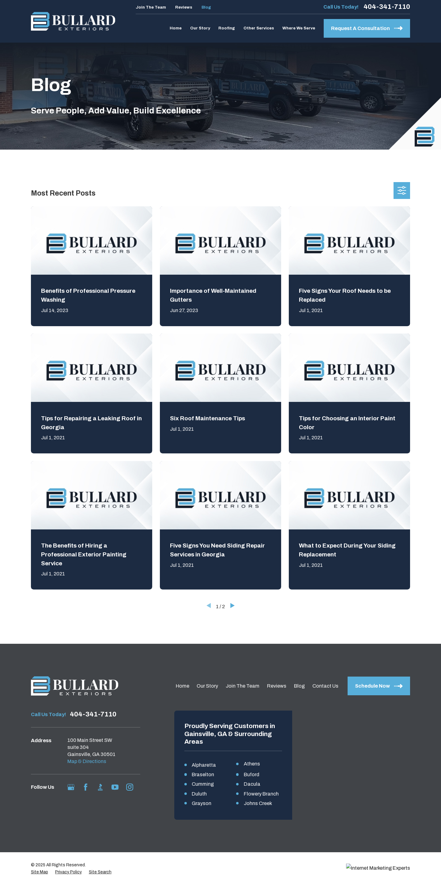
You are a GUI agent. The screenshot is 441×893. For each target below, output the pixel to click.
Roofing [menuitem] (226, 28)
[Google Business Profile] (70, 787)
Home (182, 686)
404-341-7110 (387, 6)
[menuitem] (39, 881)
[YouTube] (115, 787)
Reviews (183, 7)
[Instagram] (129, 787)
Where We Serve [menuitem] (298, 28)
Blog (206, 7)
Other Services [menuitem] (258, 28)
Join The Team (151, 7)
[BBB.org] (100, 787)
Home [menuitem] (176, 28)
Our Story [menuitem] (200, 28)
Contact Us (325, 686)
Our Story (207, 686)
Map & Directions (86, 761)
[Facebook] (85, 787)
